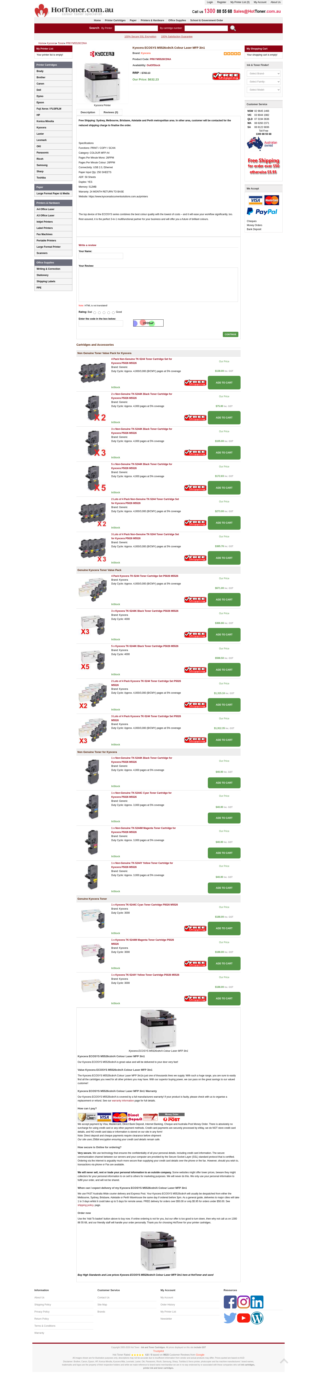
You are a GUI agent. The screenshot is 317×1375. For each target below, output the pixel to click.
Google (200, 1354)
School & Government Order (206, 20)
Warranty (39, 1333)
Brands (101, 1311)
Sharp (40, 171)
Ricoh (40, 158)
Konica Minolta (45, 121)
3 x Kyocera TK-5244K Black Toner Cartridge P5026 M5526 (144, 611)
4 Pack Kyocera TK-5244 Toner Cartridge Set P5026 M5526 (144, 576)
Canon (40, 83)
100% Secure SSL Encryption (140, 36)
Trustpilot (158, 1351)
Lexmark (41, 140)
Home (97, 20)
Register (221, 2)
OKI (39, 146)
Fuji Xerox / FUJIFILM (49, 108)
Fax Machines (45, 234)
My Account (260, 2)
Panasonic (43, 152)
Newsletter (166, 1318)
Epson (40, 102)
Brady (40, 71)
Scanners (42, 253)
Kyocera (146, 53)
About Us (276, 2)
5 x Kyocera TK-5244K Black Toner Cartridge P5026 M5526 (144, 646)
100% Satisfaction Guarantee (176, 36)
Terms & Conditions (44, 1325)
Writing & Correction (48, 268)
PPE (39, 287)
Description (88, 112)
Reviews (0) (111, 112)
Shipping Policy (42, 1304)
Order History (168, 1304)
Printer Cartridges (115, 20)
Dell (39, 90)
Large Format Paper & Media (53, 193)
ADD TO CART (224, 382)
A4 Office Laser (45, 209)
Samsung (42, 165)
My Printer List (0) (240, 2)
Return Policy (41, 1318)
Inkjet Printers (45, 221)
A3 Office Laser (45, 215)
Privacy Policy (42, 1311)
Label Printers (45, 228)
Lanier (40, 133)
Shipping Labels (46, 281)
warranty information (123, 1100)
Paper (133, 20)
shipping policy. (86, 1205)
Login (210, 2)
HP (38, 115)
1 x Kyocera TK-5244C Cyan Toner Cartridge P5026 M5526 (144, 904)
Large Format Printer (49, 246)
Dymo (40, 96)
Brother (41, 77)
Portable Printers (46, 240)
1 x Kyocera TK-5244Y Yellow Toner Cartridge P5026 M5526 (145, 974)
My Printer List (168, 1311)
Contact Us (103, 1297)
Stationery (43, 275)
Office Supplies (177, 20)
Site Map (102, 1304)
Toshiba (41, 177)
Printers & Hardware (152, 20)
